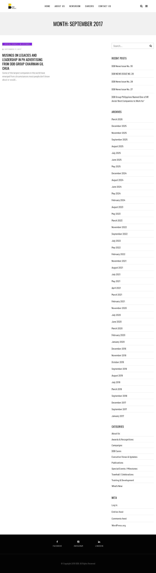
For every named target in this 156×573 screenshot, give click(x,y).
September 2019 (119, 368)
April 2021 (116, 287)
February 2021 (118, 301)
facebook (57, 544)
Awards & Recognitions (122, 439)
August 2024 (117, 179)
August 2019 (117, 375)
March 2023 (117, 220)
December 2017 (119, 402)
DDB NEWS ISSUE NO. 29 (123, 73)
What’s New (117, 485)
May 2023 (116, 213)
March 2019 (117, 389)
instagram (78, 544)
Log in (114, 505)
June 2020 (117, 321)
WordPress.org (119, 525)
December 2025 (119, 125)
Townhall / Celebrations (122, 474)
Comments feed (119, 518)
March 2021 (117, 294)
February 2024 (118, 200)
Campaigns (117, 445)
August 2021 (117, 267)
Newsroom (75, 6)
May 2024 (116, 193)
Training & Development (123, 480)
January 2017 (118, 415)
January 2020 (118, 341)
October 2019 (118, 362)
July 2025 (116, 152)
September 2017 (119, 409)
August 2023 (117, 206)
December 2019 (119, 348)
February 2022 (118, 254)
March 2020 (117, 328)
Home (47, 6)
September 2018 (119, 395)
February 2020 (118, 335)
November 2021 (119, 260)
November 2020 (119, 307)
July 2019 (116, 382)
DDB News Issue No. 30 (122, 66)
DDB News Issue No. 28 (122, 81)
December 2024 (119, 173)
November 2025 (119, 132)
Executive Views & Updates (124, 456)
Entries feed (117, 511)
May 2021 (116, 281)
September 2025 (120, 139)
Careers (89, 6)
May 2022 (116, 247)
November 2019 (119, 355)
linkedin (99, 544)
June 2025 (117, 159)
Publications (117, 462)
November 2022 (119, 227)
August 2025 (117, 146)
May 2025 (116, 166)
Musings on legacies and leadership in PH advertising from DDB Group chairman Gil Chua (23, 62)
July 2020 (116, 314)
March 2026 (117, 119)
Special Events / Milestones (17, 44)
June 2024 (117, 186)
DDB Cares (116, 451)
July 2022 (116, 240)
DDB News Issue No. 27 (122, 89)
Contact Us (105, 6)
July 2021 (116, 274)
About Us (60, 6)
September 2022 (120, 233)
